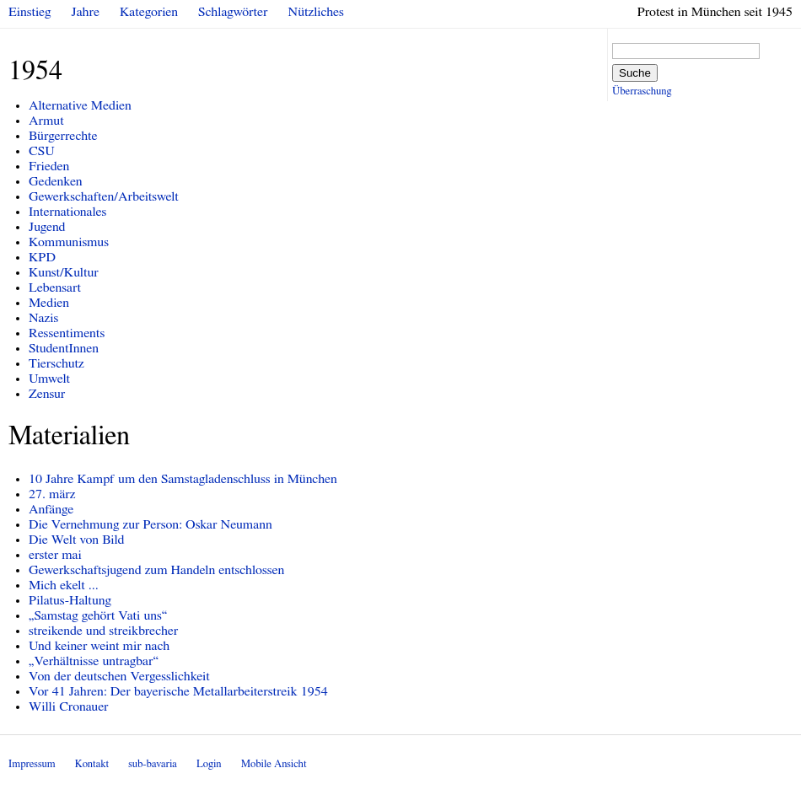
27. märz (52, 494)
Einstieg (29, 12)
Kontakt (92, 764)
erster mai (55, 554)
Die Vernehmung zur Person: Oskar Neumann (150, 524)
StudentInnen (64, 348)
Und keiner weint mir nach (99, 646)
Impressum (32, 764)
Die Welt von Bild (76, 539)
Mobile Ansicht (274, 764)
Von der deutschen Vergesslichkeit (119, 676)
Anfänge (51, 509)
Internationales (67, 211)
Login (209, 764)
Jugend (47, 227)
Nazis (43, 318)
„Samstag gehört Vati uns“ (98, 615)
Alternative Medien (80, 105)
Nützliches (316, 12)
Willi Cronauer (69, 706)
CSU (42, 151)
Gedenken (56, 181)
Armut (46, 120)
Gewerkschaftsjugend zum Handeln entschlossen (156, 570)
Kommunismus (69, 242)
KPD (42, 257)
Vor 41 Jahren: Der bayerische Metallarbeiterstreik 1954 (178, 691)
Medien (49, 302)
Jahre (85, 12)
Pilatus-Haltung (70, 600)
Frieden (49, 166)
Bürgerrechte (63, 135)
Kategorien (149, 12)
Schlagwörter (232, 12)
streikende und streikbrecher (103, 630)
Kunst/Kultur (64, 272)
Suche (635, 73)
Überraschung (641, 91)
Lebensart (55, 287)
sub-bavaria (152, 764)
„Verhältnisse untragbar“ (94, 661)
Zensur (47, 393)
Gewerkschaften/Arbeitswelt (104, 196)
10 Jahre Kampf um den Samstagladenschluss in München (183, 479)
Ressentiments (67, 333)
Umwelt (49, 378)
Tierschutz (56, 363)
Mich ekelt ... (64, 585)
